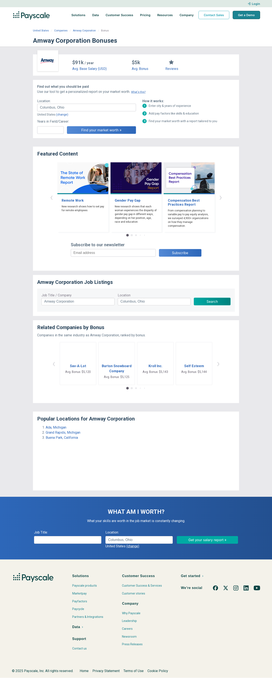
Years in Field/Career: (53, 121)
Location (124, 295)
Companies (61, 30)
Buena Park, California (62, 438)
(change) (62, 114)
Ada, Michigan (56, 427)
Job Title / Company (56, 295)
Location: (44, 101)
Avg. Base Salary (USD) (89, 69)
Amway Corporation (84, 30)
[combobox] (86, 107)
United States (41, 30)
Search (212, 301)
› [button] (220, 197)
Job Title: (41, 532)
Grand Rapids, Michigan (63, 432)
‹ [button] (51, 197)
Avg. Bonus (140, 69)
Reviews (171, 69)
